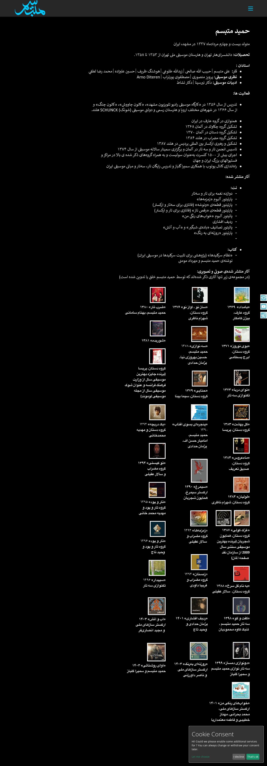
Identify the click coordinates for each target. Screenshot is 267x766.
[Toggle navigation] (249, 10)
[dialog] (226, 744)
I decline (238, 756)
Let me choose (201, 756)
